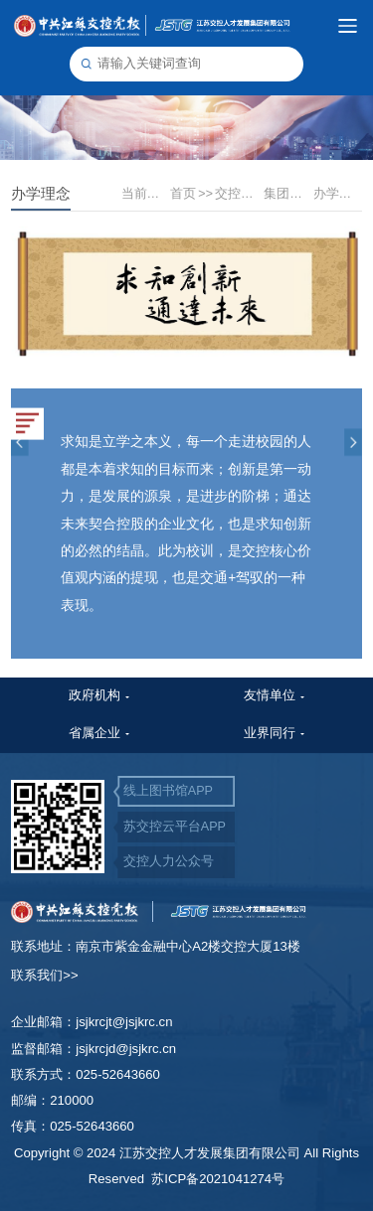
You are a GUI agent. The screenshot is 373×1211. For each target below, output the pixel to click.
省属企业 (94, 733)
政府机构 (94, 695)
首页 (191, 194)
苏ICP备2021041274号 (217, 1178)
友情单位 (269, 695)
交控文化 (238, 194)
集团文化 (287, 194)
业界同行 (269, 733)
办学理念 (336, 194)
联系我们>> (44, 975)
